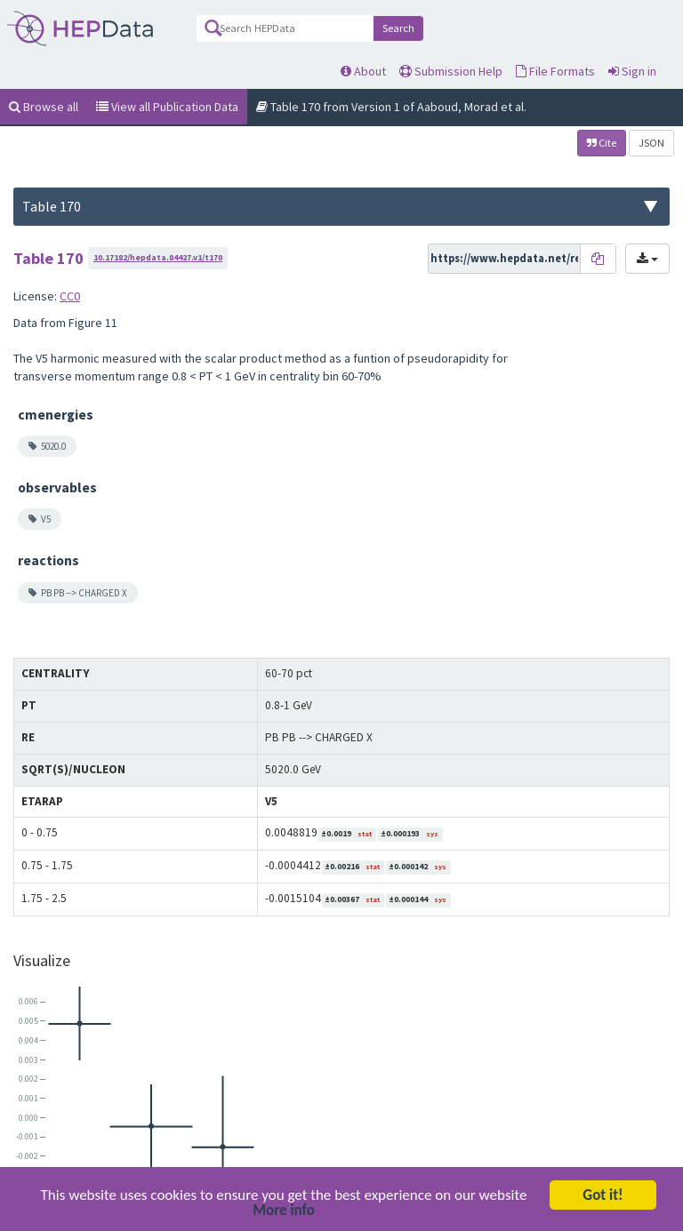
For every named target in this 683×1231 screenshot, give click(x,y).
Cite (601, 142)
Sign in (632, 71)
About (363, 71)
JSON (651, 142)
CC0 (70, 296)
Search (398, 28)
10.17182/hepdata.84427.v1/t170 (157, 257)
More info (284, 1212)
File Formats (555, 71)
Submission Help (450, 71)
